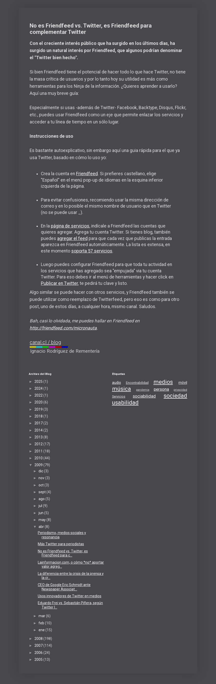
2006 (38, 653)
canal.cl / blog (45, 342)
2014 (38, 430)
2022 (38, 395)
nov (42, 478)
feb (42, 623)
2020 (38, 402)
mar (42, 616)
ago (42, 499)
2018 (38, 416)
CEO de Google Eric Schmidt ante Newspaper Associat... (64, 587)
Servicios (118, 396)
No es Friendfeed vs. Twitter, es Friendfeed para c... (63, 553)
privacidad (180, 389)
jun (41, 513)
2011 (38, 451)
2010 (38, 458)
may (42, 520)
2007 (38, 645)
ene (42, 630)
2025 (38, 381)
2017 (38, 423)
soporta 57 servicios (91, 251)
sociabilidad (144, 396)
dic (41, 471)
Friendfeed (87, 173)
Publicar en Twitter (59, 283)
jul (41, 506)
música (121, 388)
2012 (38, 444)
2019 (38, 409)
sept (42, 492)
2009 (38, 465)
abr (42, 527)
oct (41, 485)
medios (163, 381)
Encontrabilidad (137, 383)
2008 (38, 639)
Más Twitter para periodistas (61, 544)
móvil (182, 383)
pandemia (142, 389)
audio (116, 383)
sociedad (175, 395)
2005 (38, 659)
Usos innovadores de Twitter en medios (69, 596)
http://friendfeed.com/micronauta (63, 328)
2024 (38, 388)
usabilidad (125, 402)
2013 (38, 437)
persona (161, 389)
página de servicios (70, 226)
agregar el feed (72, 238)
